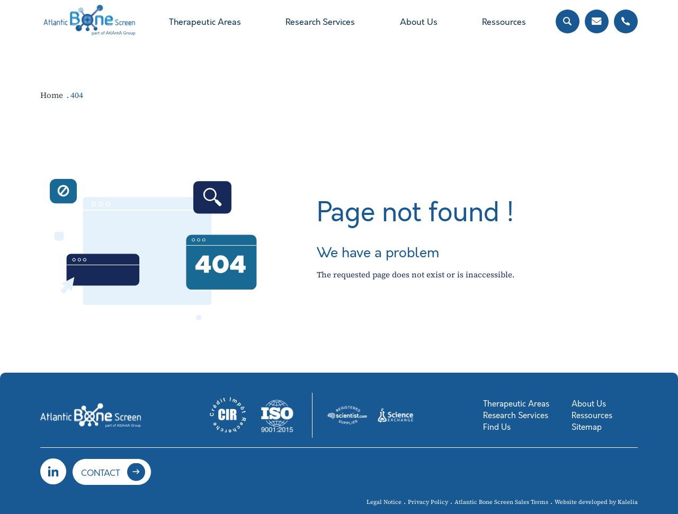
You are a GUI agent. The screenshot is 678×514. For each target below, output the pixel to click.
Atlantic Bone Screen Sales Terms (501, 502)
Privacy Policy (428, 502)
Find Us (497, 427)
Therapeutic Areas (205, 22)
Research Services (320, 22)
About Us (419, 22)
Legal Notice (384, 502)
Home (52, 95)
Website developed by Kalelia (596, 502)
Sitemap (587, 427)
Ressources (504, 22)
